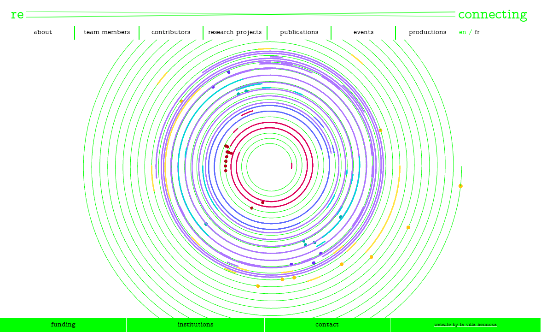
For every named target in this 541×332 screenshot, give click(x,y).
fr (477, 32)
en (462, 32)
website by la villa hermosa (465, 325)
